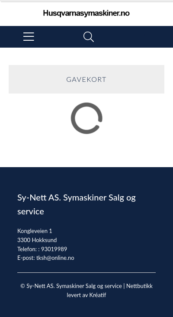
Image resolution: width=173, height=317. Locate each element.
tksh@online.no (55, 257)
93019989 (54, 249)
